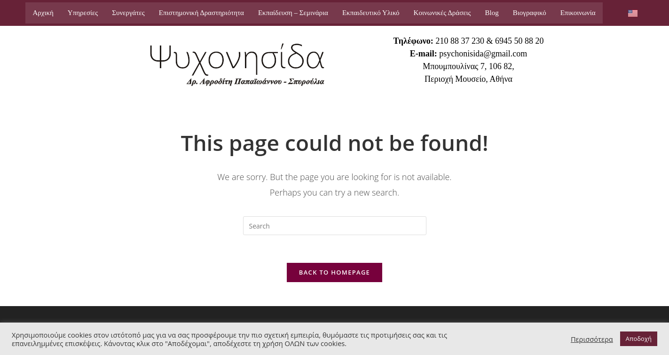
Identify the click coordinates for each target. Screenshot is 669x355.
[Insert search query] (334, 225)
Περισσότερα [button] (592, 339)
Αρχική (42, 12)
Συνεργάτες (128, 12)
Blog (492, 12)
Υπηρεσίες (83, 12)
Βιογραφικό (529, 12)
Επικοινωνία (578, 12)
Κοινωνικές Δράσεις (442, 12)
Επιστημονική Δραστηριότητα (201, 12)
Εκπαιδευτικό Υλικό (371, 12)
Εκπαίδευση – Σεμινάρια (293, 12)
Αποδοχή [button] (639, 338)
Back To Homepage (334, 273)
